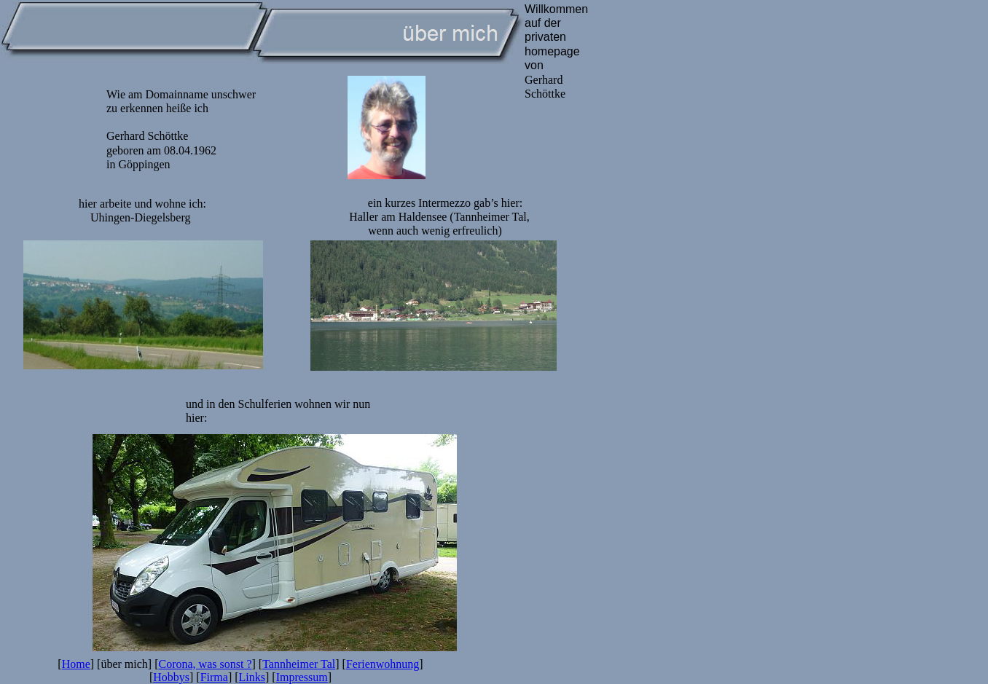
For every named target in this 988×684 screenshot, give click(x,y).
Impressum (302, 677)
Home (76, 664)
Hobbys (171, 677)
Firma (214, 677)
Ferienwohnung (382, 664)
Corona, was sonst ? (205, 664)
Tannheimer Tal (298, 664)
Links (252, 677)
